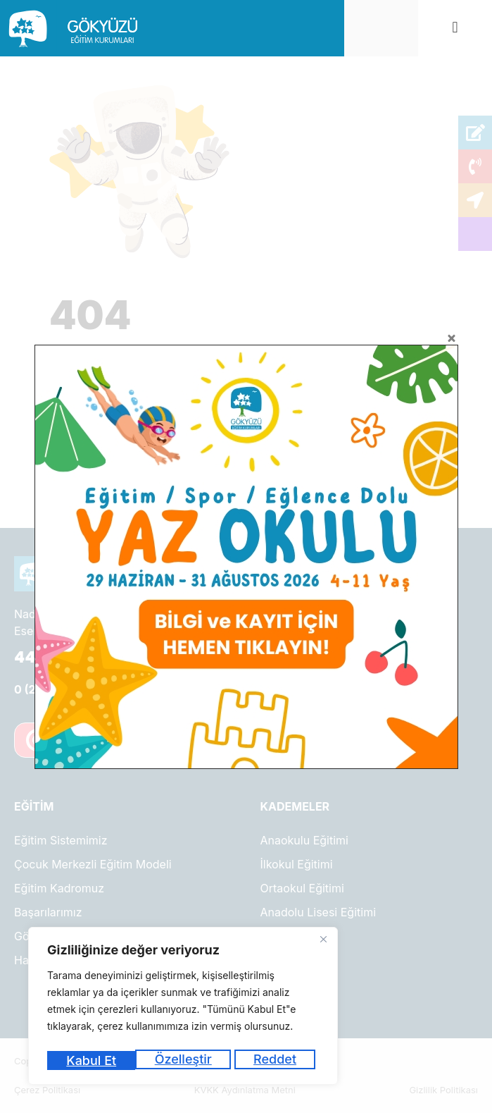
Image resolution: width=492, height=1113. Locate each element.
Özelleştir (93, 1060)
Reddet (186, 1060)
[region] (183, 1008)
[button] (455, 27)
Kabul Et (276, 1060)
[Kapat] (323, 943)
